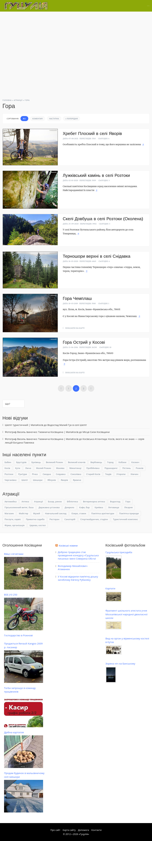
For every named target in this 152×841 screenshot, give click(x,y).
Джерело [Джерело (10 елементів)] (69, 507)
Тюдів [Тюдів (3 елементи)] (108, 474)
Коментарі (37, 118)
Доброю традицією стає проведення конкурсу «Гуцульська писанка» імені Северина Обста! (78, 555)
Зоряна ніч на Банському (120, 663)
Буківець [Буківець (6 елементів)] (36, 462)
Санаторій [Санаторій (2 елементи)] (69, 519)
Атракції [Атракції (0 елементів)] (38, 501)
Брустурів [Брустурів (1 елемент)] (21, 462)
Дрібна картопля (14, 732)
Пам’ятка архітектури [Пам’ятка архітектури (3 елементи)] (102, 513)
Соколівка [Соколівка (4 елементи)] (76, 474)
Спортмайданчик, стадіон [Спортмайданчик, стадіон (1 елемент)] (94, 519)
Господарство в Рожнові (18, 635)
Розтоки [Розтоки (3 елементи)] (9, 474)
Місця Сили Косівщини (96, 432)
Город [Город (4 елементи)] (110, 462)
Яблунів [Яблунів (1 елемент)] (51, 480)
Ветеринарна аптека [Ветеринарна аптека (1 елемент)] (94, 501)
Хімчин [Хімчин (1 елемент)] (134, 474)
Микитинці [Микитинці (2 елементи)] (75, 468)
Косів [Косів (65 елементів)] (7, 468)
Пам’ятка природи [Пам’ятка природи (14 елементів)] (129, 513)
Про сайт (55, 830)
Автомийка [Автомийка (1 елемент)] (11, 501)
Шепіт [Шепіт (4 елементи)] (24, 480)
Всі (24, 118)
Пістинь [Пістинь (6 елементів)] (126, 468)
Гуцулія (84, 834)
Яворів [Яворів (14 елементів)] (64, 480)
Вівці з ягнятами (13, 553)
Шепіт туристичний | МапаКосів (24, 425)
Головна (7, 100)
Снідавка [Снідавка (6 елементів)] (61, 474)
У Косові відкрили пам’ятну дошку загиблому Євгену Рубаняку (78, 578)
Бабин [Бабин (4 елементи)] (8, 462)
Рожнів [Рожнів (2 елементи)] (139, 468)
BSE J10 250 (10, 594)
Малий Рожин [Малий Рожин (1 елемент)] (43, 468)
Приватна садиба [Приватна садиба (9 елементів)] (35, 519)
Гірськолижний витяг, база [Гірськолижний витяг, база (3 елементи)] (19, 507)
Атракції (18, 100)
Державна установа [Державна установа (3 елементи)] (49, 507)
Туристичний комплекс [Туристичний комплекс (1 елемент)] (125, 519)
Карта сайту (69, 830)
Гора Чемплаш (77, 298)
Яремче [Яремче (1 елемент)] (77, 480)
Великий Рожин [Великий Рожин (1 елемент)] (54, 462)
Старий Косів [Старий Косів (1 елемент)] (93, 474)
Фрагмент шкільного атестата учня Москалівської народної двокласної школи (127, 614)
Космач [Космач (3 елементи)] (135, 462)
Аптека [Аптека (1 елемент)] (25, 501)
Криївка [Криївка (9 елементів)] (99, 507)
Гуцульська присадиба (119, 552)
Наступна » (91, 388)
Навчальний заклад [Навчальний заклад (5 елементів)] (55, 513)
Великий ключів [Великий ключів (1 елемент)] (76, 462)
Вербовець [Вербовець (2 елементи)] (96, 462)
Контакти (96, 830)
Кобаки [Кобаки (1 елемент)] (122, 462)
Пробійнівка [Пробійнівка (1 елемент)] (92, 468)
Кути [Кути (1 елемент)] (17, 468)
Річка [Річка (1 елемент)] (35, 474)
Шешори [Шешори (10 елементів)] (37, 480)
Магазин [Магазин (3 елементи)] (9, 513)
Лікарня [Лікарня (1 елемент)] (128, 507)
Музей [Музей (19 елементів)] (36, 513)
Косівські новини (68, 545)
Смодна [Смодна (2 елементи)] (47, 474)
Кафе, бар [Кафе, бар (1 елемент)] (84, 507)
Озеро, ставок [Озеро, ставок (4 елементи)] (78, 513)
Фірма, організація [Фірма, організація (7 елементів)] (15, 525)
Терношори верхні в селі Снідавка (96, 256)
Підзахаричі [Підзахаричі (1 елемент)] (111, 468)
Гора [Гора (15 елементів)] (127, 501)
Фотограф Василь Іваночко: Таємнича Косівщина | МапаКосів (41, 432)
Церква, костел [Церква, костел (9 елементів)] (38, 525)
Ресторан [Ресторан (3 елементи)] (54, 519)
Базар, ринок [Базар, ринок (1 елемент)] (55, 501)
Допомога (83, 830)
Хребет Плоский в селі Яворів (92, 133)
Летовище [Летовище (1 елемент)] (113, 507)
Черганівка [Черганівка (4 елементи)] (10, 480)
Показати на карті (75, 328)
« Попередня (71, 118)
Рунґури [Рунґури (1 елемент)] (22, 474)
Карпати (110, 588)
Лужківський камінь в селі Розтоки (96, 175)
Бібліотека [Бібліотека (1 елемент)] (72, 501)
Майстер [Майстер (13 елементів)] (23, 513)
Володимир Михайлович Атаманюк (72, 567)
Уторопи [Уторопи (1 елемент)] (121, 474)
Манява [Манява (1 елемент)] (60, 468)
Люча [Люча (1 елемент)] (28, 468)
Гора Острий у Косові (84, 342)
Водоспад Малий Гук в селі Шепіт (67, 425)
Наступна (54, 118)
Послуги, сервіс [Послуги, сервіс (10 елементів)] (13, 519)
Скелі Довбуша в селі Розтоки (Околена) (103, 218)
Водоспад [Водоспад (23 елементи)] (115, 501)
